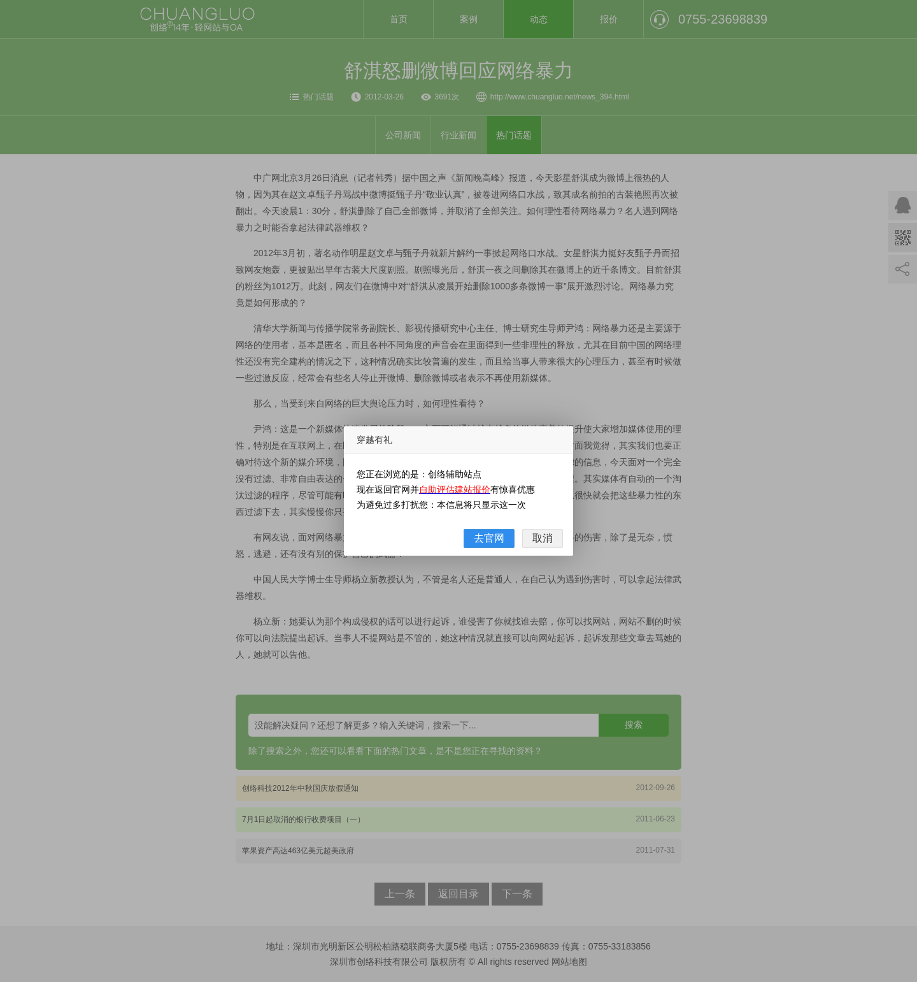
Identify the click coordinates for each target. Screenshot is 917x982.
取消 (542, 538)
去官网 (489, 538)
